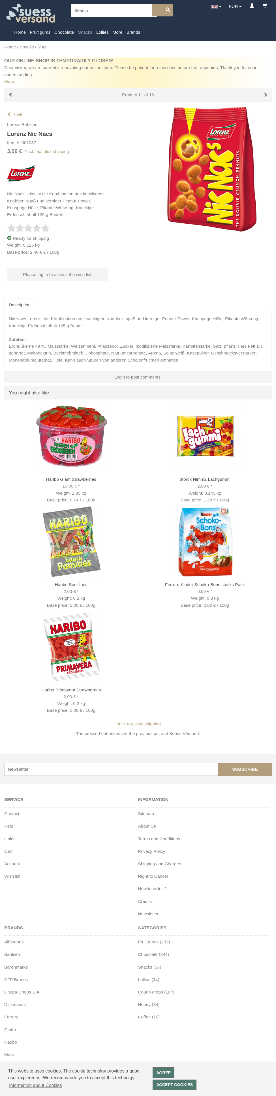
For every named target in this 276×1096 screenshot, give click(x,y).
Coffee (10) (149, 1016)
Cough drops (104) (156, 992)
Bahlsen (12, 954)
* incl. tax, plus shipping (138, 723)
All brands (13, 941)
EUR (233, 6)
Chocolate (64, 32)
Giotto (10, 1029)
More (118, 32)
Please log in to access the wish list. (58, 274)
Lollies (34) (148, 979)
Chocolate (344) (153, 954)
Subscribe (245, 769)
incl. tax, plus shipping (47, 151)
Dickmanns (15, 1004)
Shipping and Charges (159, 863)
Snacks (85, 32)
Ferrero (11, 1016)
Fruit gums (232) (154, 941)
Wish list (12, 876)
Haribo (10, 1042)
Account (12, 863)
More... (11, 81)
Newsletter (148, 913)
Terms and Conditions (159, 838)
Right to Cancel (153, 876)
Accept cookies (174, 1084)
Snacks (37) (149, 967)
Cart (8, 851)
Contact (11, 813)
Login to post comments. (138, 377)
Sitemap (146, 813)
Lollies (102, 32)
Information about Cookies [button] (35, 1085)
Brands (133, 32)
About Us (147, 826)
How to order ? (152, 888)
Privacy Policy (151, 851)
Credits (145, 901)
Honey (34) (149, 1004)
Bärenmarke (16, 967)
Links (9, 838)
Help (8, 826)
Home (20, 32)
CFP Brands (16, 979)
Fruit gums (40, 32)
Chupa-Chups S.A (21, 992)
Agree (163, 1073)
